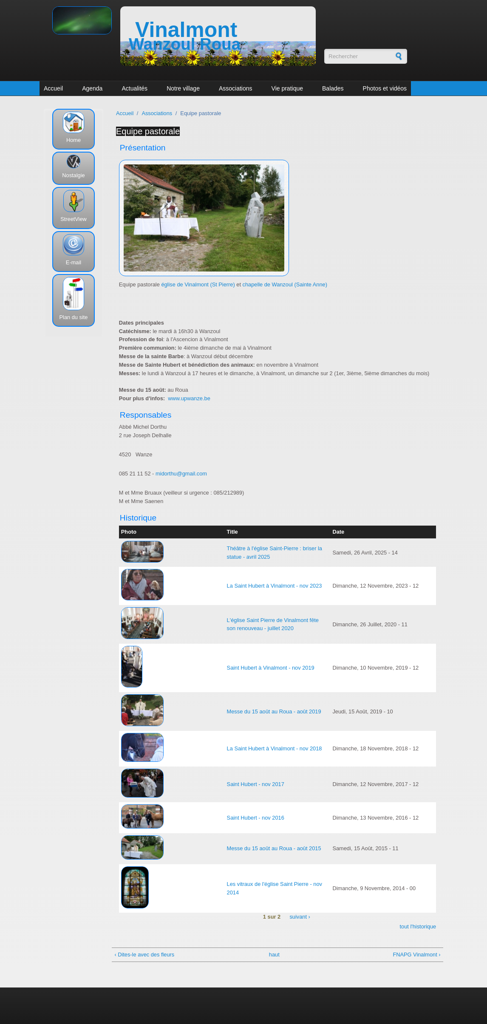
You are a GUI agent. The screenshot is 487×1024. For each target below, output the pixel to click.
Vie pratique (287, 88)
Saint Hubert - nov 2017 (255, 784)
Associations (235, 88)
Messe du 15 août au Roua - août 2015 (274, 848)
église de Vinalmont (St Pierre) (198, 284)
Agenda (92, 88)
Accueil (53, 88)
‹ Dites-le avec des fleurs (144, 954)
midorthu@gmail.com (181, 473)
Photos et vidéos (385, 88)
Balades (333, 88)
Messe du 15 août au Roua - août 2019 (274, 711)
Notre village (183, 88)
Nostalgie (73, 175)
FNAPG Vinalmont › (416, 954)
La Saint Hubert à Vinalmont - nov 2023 (274, 586)
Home (73, 140)
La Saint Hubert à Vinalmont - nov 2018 (274, 748)
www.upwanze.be (189, 398)
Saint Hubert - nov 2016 (255, 818)
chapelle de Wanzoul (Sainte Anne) (285, 284)
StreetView (73, 219)
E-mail (73, 262)
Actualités (134, 88)
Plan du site (73, 317)
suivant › (299, 917)
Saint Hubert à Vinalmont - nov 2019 (270, 668)
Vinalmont (186, 30)
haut (274, 954)
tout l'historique (418, 926)
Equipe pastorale (148, 131)
